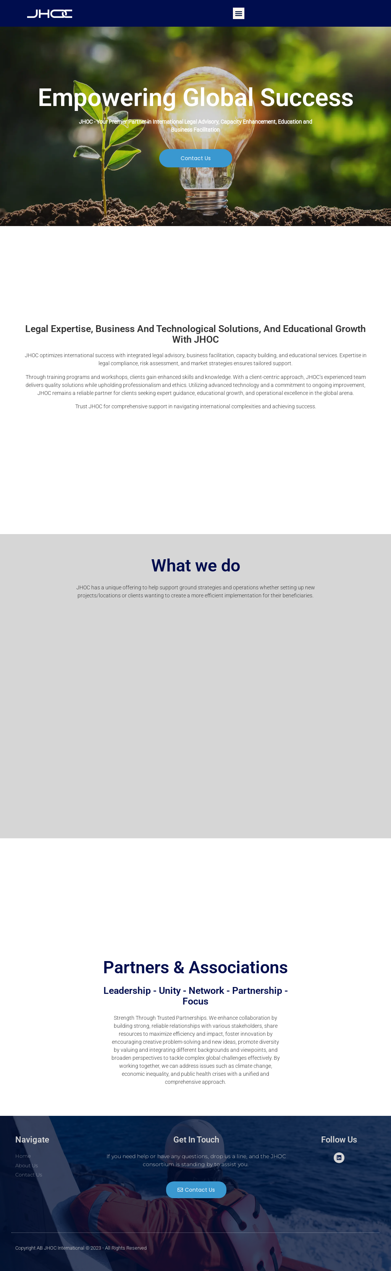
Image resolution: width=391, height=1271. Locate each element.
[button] (238, 13)
